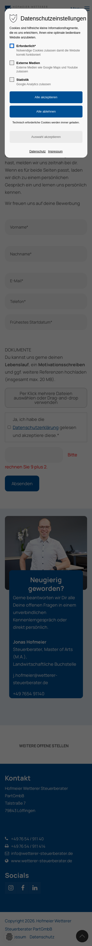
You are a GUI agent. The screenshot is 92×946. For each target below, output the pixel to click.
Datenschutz (37, 151)
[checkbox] (12, 46)
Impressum (55, 151)
